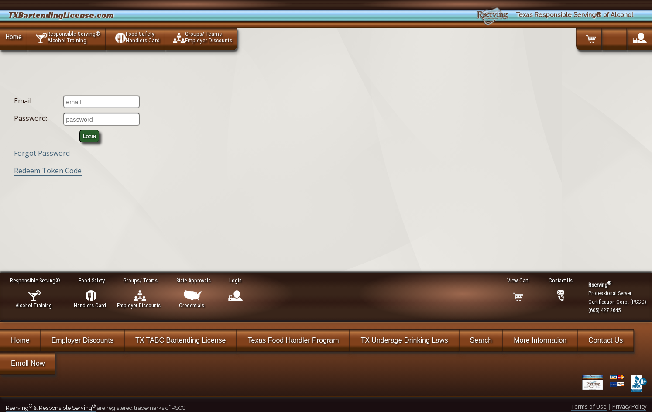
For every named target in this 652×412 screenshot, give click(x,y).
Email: (23, 101)
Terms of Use (589, 406)
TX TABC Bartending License (180, 340)
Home (13, 36)
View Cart (518, 280)
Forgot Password (42, 153)
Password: (30, 118)
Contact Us (605, 340)
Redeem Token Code (48, 170)
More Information (540, 340)
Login (89, 136)
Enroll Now (28, 363)
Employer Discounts (82, 340)
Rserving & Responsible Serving (51, 408)
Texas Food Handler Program (293, 340)
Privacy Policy (629, 406)
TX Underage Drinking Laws (404, 340)
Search (481, 340)
